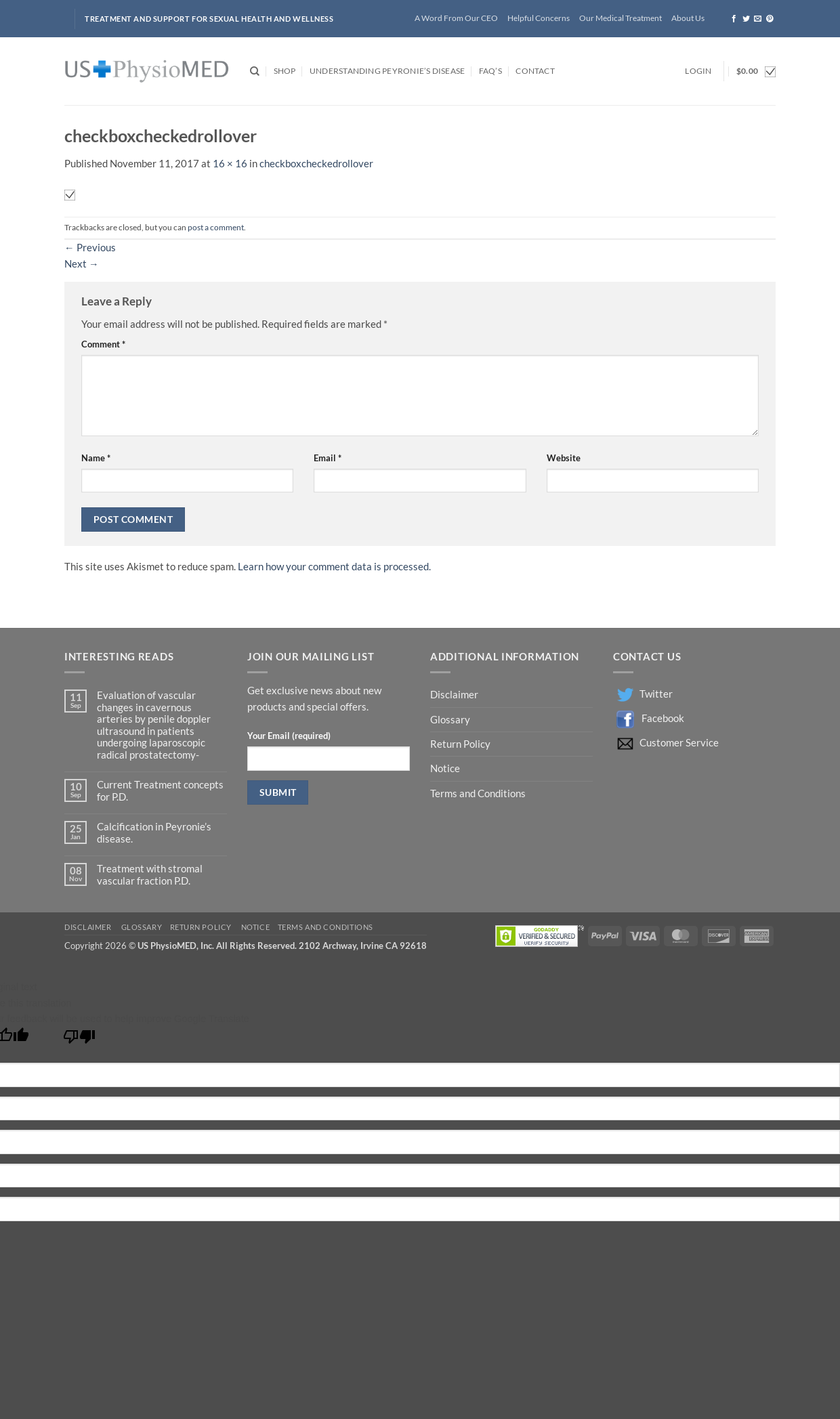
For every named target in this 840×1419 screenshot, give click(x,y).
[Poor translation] (79, 1040)
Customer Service (679, 742)
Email (327, 457)
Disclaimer (455, 694)
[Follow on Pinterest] (770, 19)
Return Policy (461, 744)
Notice (445, 768)
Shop (285, 70)
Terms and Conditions (478, 793)
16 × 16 (230, 163)
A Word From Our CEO (456, 18)
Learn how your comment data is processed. (334, 566)
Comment (103, 344)
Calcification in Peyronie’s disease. (154, 832)
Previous (90, 247)
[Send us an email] (757, 19)
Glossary (450, 719)
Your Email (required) (289, 735)
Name (95, 457)
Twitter (656, 694)
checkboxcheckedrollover (316, 163)
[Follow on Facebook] (734, 19)
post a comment (216, 227)
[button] (698, 71)
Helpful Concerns (538, 18)
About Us (688, 18)
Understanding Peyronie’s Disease (387, 70)
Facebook (663, 718)
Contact (535, 70)
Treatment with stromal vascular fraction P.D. (150, 874)
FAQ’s (490, 70)
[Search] (254, 71)
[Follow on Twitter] (746, 19)
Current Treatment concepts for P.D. (160, 790)
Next (81, 264)
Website (564, 457)
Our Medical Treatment (620, 18)
